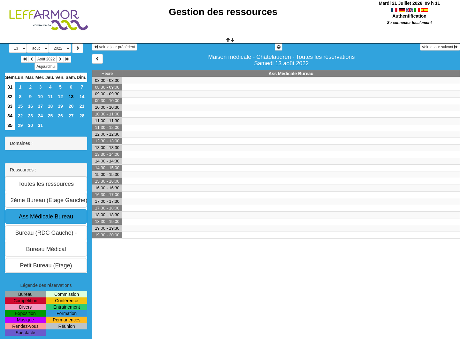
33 (9, 106)
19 (60, 106)
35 (9, 125)
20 (71, 106)
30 (30, 125)
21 (82, 106)
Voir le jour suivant (440, 47)
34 (9, 115)
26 (60, 115)
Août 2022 (46, 59)
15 (20, 106)
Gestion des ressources (223, 11)
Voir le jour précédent (114, 47)
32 (9, 96)
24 (40, 115)
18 (50, 106)
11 (50, 96)
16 (30, 106)
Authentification (409, 16)
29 (20, 125)
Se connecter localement (409, 22)
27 (71, 115)
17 (40, 106)
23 (30, 115)
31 (9, 87)
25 (50, 115)
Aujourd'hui (46, 66)
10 (40, 96)
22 (20, 115)
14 (82, 96)
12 (60, 96)
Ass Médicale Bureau (291, 73)
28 (82, 115)
